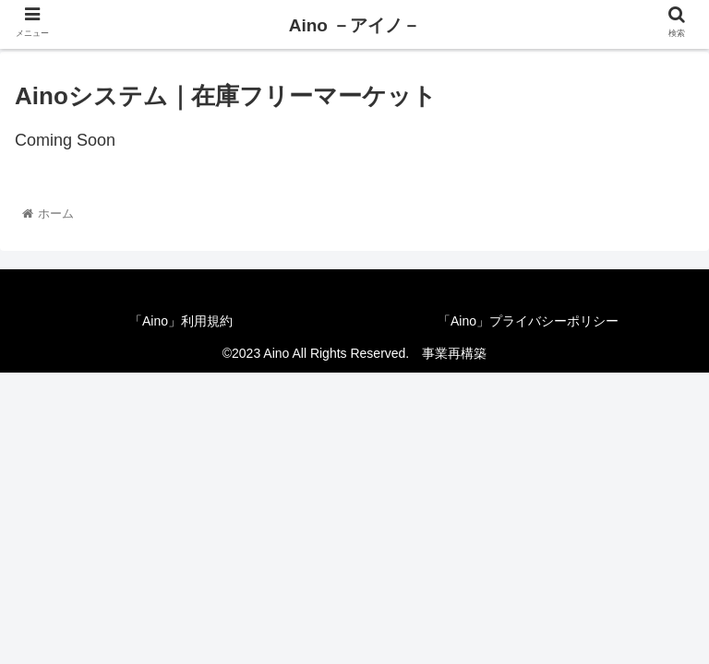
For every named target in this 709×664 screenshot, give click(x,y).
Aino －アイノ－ (355, 25)
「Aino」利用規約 (181, 321)
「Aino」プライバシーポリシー (528, 321)
